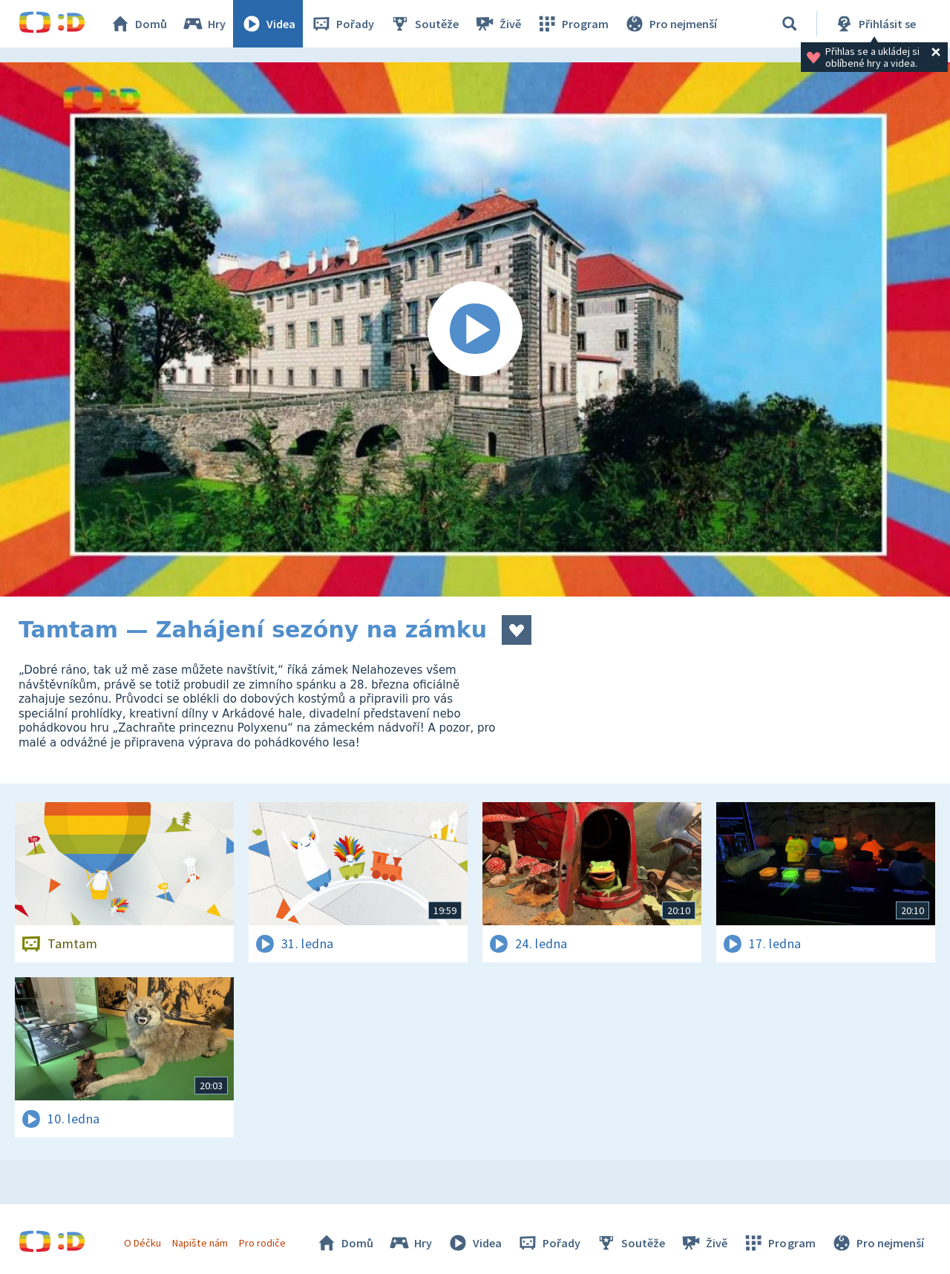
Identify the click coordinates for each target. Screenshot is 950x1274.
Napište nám (199, 1243)
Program (572, 24)
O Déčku (142, 1243)
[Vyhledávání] (789, 23)
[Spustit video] (475, 329)
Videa (267, 24)
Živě (497, 24)
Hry (204, 24)
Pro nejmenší (670, 24)
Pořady (342, 24)
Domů (138, 24)
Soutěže (424, 24)
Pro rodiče (262, 1243)
